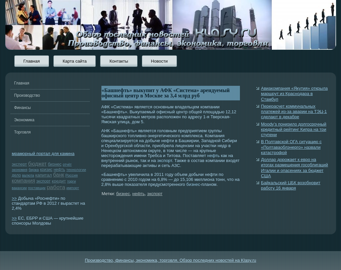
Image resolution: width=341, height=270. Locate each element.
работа (56, 187)
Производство (27, 95)
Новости (159, 61)
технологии (76, 170)
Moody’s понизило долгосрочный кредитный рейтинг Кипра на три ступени (293, 129)
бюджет (37, 164)
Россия (71, 175)
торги (71, 181)
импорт (72, 188)
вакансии (19, 188)
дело (16, 175)
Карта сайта (74, 61)
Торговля (22, 132)
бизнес (54, 164)
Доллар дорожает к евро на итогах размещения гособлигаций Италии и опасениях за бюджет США (294, 167)
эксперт (19, 164)
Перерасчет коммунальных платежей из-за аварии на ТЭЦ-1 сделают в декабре (294, 112)
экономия (20, 170)
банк (58, 175)
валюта (28, 175)
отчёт (67, 164)
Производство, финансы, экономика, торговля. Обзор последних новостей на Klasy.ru (170, 260)
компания (23, 181)
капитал (43, 175)
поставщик (37, 188)
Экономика (24, 120)
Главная (32, 61)
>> (14, 198)
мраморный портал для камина (43, 153)
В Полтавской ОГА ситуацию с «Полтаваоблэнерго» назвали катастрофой (291, 147)
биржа (33, 170)
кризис (46, 169)
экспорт (43, 181)
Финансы (22, 107)
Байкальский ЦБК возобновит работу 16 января (290, 185)
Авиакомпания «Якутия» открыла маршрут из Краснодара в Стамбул (294, 94)
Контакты (118, 61)
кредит (59, 181)
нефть (59, 169)
